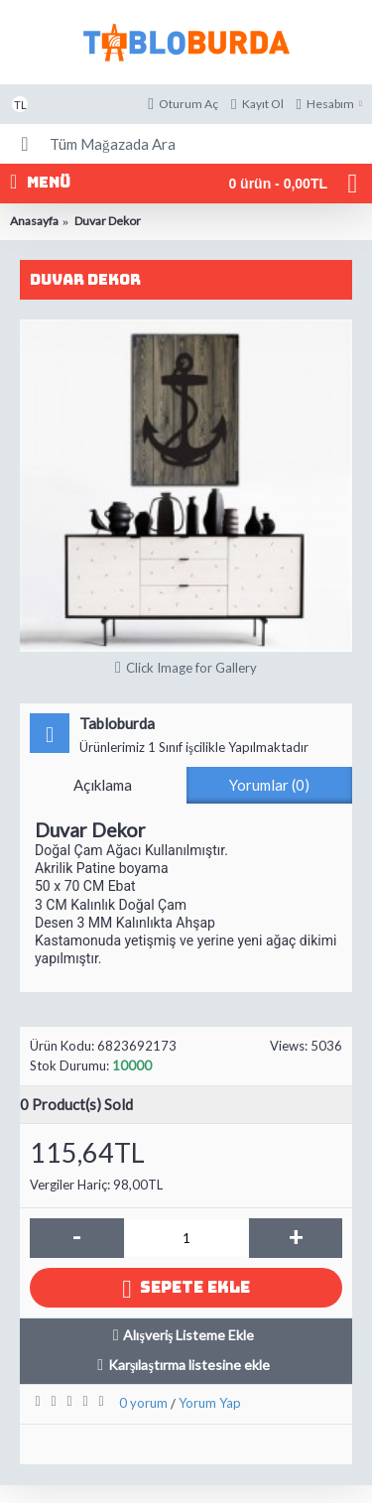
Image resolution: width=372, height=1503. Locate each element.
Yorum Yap (210, 1403)
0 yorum (143, 1403)
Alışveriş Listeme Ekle (188, 1334)
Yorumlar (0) (269, 785)
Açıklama (102, 785)
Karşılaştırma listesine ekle (189, 1364)
